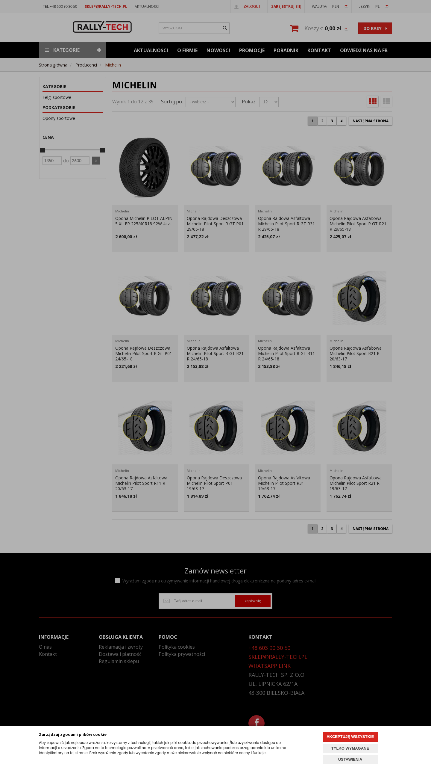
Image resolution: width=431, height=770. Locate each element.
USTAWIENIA (350, 759)
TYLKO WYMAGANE (350, 748)
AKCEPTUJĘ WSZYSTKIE (350, 736)
